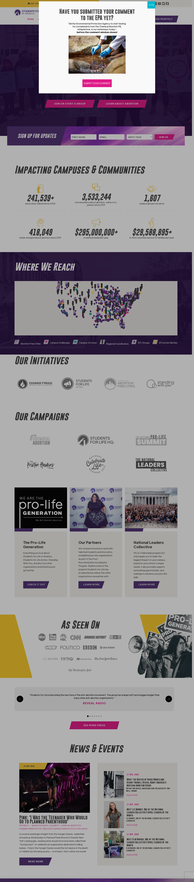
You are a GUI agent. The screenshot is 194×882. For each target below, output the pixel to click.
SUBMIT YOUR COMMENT (97, 83)
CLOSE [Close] (151, 5)
